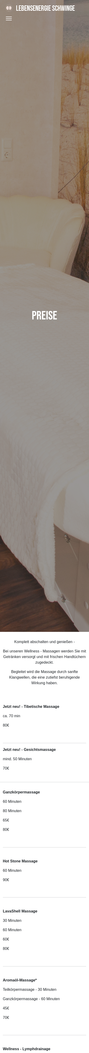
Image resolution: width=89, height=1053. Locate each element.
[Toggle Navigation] (9, 18)
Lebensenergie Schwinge (39, 8)
